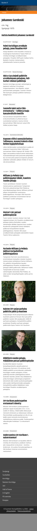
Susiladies (6, 475)
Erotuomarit (13, 397)
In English (6, 493)
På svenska (7, 496)
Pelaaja (4, 12)
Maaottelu (12, 104)
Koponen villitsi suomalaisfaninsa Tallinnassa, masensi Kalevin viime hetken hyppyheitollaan (18, 141)
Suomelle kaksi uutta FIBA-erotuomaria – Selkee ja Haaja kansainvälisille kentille (16, 111)
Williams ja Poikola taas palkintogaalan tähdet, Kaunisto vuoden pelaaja (17, 178)
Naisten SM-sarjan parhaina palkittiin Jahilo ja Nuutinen (15, 310)
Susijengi (6, 471)
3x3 (4, 486)
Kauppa (5, 500)
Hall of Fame (7, 489)
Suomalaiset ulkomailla (16, 135)
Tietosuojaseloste (24, 511)
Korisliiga (15, 42)
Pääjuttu (12, 171)
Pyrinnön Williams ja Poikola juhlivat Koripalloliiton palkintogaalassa (15, 251)
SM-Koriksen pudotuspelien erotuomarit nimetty (15, 402)
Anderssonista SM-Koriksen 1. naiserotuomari (16, 436)
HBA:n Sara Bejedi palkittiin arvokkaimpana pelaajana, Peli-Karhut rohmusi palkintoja (16, 78)
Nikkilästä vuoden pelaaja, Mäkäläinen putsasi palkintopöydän (18, 360)
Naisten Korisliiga (17, 72)
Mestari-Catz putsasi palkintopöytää (12, 214)
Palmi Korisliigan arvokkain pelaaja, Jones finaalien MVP (15, 47)
